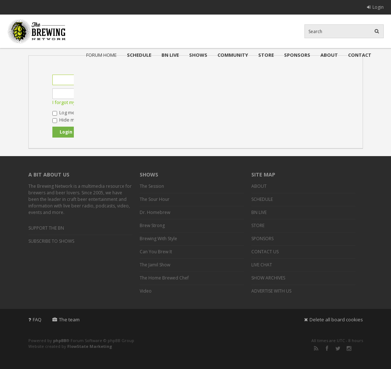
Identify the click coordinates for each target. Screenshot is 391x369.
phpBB (59, 340)
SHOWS (198, 55)
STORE (266, 55)
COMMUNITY (233, 55)
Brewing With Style (158, 238)
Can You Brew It (156, 252)
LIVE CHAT (261, 265)
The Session (152, 186)
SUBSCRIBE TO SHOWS (51, 241)
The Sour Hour (154, 199)
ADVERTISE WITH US (271, 291)
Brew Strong (152, 225)
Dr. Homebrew (155, 212)
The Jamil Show (155, 265)
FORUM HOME (101, 55)
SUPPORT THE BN (46, 228)
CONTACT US (265, 252)
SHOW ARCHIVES (268, 278)
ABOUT (329, 55)
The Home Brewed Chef (164, 278)
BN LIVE (170, 55)
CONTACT (359, 55)
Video (146, 291)
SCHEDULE (139, 55)
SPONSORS (297, 55)
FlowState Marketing (89, 346)
